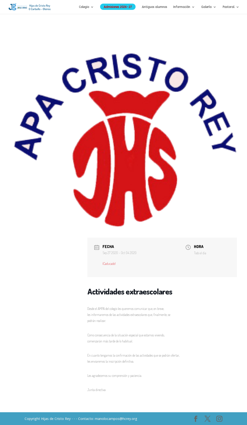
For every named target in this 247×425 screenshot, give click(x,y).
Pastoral (228, 7)
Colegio (84, 7)
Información (181, 7)
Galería (206, 7)
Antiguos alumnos (154, 7)
